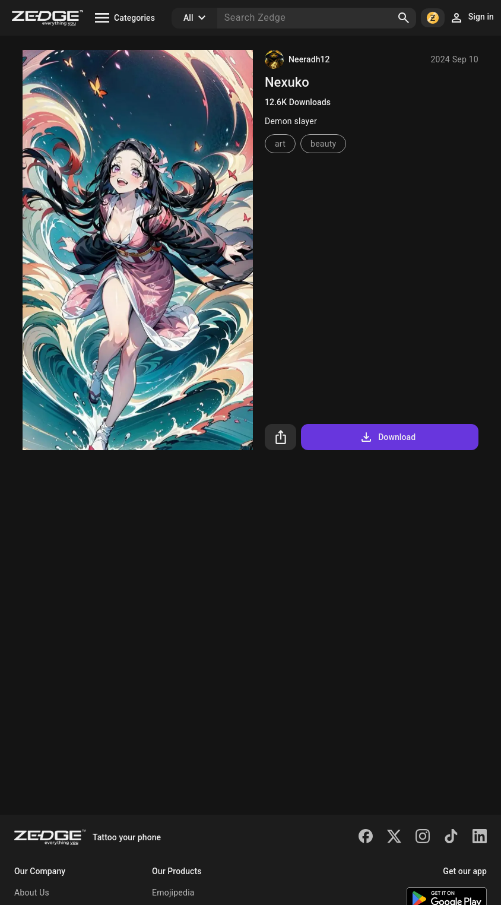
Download (387, 437)
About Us (31, 892)
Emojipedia (173, 892)
